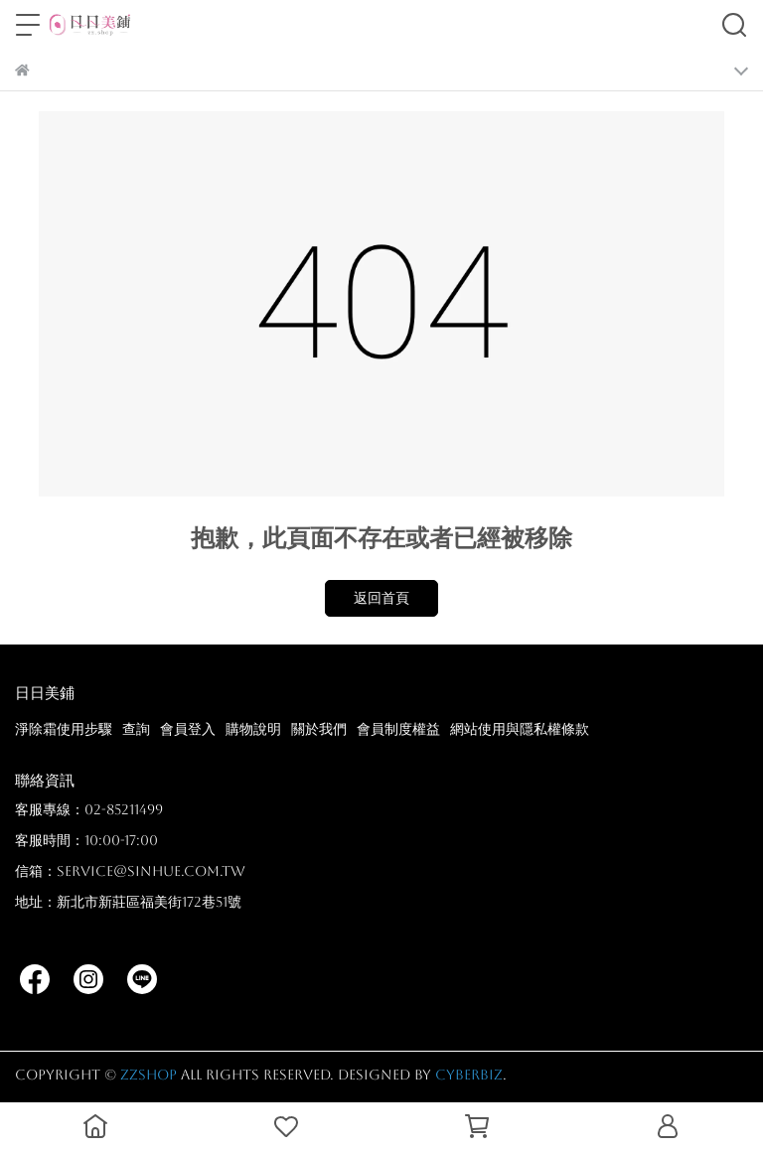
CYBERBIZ (469, 1074)
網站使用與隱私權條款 (519, 729)
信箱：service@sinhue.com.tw (130, 871)
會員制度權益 (398, 729)
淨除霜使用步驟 (63, 729)
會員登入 (188, 729)
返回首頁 (381, 598)
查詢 (136, 729)
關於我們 (319, 729)
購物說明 (253, 729)
